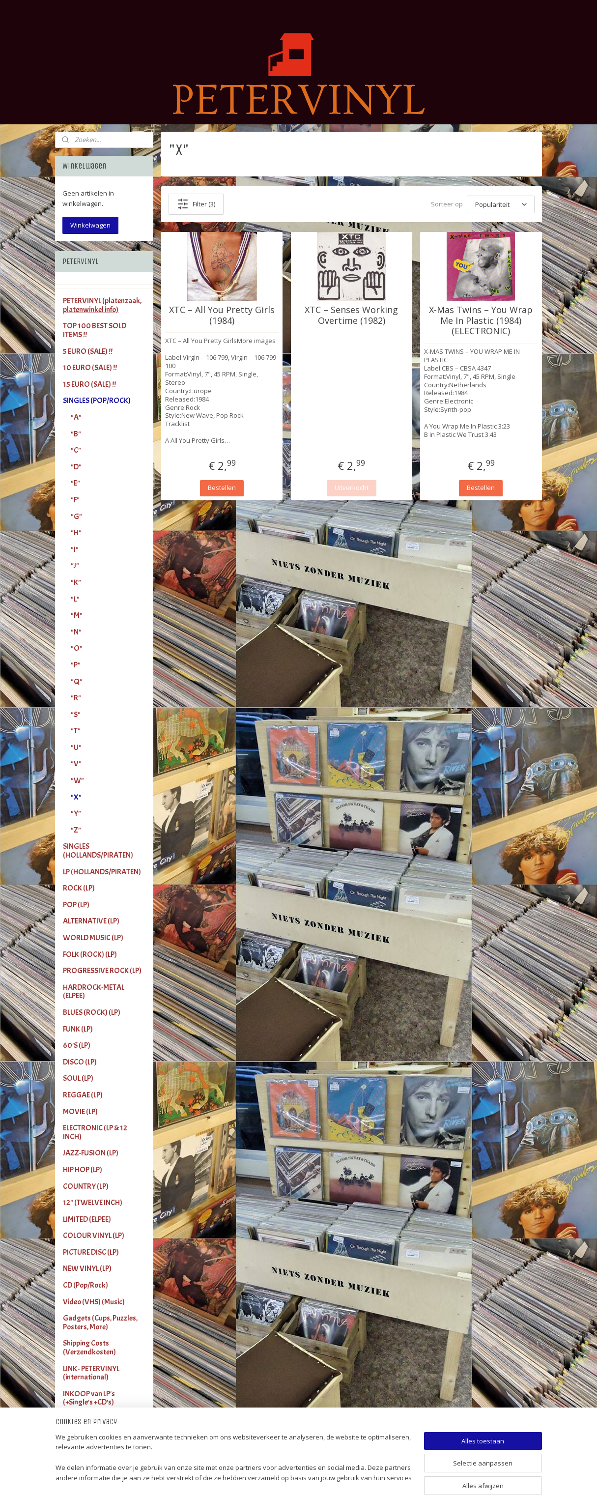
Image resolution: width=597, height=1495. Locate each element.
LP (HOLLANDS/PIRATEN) (102, 872)
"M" (77, 615)
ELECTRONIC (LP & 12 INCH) (95, 1132)
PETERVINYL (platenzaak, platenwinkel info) (102, 305)
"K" (76, 582)
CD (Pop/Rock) (85, 1285)
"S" (76, 714)
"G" (76, 516)
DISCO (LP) (80, 1062)
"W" (77, 780)
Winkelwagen (90, 225)
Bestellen (222, 487)
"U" (76, 747)
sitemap (328, 1477)
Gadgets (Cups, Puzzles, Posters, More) (100, 1322)
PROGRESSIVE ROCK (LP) (102, 971)
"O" (77, 648)
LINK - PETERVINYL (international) (91, 1373)
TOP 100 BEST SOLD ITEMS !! (94, 330)
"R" (76, 698)
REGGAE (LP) (83, 1095)
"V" (76, 764)
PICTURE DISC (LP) (91, 1252)
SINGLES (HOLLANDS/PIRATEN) (98, 850)
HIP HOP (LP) (82, 1170)
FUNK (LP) (78, 1029)
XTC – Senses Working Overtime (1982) (351, 315)
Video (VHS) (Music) (94, 1302)
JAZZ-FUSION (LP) (90, 1153)
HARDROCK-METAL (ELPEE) (93, 991)
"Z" (76, 830)
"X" (76, 797)
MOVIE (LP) (80, 1112)
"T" (76, 731)
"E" (75, 483)
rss (349, 1477)
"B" (76, 434)
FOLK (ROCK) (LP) (90, 954)
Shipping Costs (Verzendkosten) (89, 1347)
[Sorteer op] (500, 204)
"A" (76, 417)
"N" (76, 632)
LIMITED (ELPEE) (87, 1219)
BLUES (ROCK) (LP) (91, 1012)
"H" (76, 533)
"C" (76, 450)
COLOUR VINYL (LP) (93, 1235)
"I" (75, 549)
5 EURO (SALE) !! (88, 351)
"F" (75, 500)
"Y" (76, 813)
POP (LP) (76, 905)
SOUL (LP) (78, 1078)
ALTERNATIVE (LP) (91, 921)
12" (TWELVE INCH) (92, 1203)
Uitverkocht (352, 487)
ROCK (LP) (79, 888)
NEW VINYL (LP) (87, 1268)
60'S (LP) (76, 1045)
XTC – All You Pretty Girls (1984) (222, 315)
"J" (75, 566)
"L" (75, 599)
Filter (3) (196, 204)
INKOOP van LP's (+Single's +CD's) (89, 1398)
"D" (76, 467)
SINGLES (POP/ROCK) (97, 400)
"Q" (77, 682)
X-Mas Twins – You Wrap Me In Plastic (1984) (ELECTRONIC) (481, 321)
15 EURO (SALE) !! (89, 384)
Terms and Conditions (97, 1419)
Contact (75, 1435)
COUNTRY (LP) (86, 1186)
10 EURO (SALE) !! (90, 368)
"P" (76, 665)
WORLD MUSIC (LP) (93, 938)
